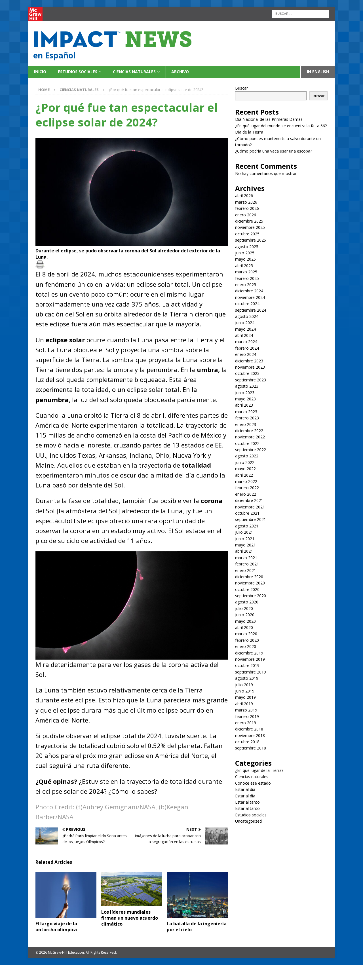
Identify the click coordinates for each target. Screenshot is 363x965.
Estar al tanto (247, 802)
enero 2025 (245, 284)
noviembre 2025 (250, 227)
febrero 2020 (247, 640)
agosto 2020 (246, 602)
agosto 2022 (246, 456)
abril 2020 (244, 627)
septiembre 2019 (250, 672)
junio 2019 (244, 691)
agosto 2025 (246, 246)
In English (318, 71)
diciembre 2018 (249, 729)
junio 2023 (244, 392)
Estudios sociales (77, 71)
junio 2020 (244, 614)
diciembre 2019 (249, 653)
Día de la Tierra (249, 132)
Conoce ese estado (253, 783)
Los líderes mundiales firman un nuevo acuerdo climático (129, 918)
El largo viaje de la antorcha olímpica (56, 926)
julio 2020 (244, 608)
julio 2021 (244, 532)
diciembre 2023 (249, 361)
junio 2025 (244, 252)
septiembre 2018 (250, 748)
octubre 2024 (247, 303)
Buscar (241, 88)
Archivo (180, 71)
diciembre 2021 (249, 500)
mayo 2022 (245, 468)
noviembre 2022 (250, 437)
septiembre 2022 (250, 449)
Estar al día (245, 789)
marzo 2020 (246, 633)
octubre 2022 (247, 443)
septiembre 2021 (250, 519)
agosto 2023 (246, 386)
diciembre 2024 (249, 290)
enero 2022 (245, 494)
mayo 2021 (245, 545)
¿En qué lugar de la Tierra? (259, 770)
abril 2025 (244, 265)
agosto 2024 (246, 316)
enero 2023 (245, 424)
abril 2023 (244, 405)
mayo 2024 (245, 329)
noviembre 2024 (250, 297)
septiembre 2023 (250, 380)
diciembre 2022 (249, 430)
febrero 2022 (247, 487)
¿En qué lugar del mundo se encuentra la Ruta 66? (281, 125)
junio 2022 (244, 462)
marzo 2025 (246, 271)
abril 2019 (244, 703)
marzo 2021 (246, 557)
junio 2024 (244, 322)
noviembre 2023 (250, 367)
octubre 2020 (247, 589)
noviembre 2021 (250, 507)
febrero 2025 (247, 278)
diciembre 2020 (249, 576)
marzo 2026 (246, 202)
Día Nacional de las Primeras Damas (269, 119)
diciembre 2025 (249, 221)
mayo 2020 (245, 621)
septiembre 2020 (250, 595)
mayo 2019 (245, 697)
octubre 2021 (247, 513)
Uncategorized (248, 821)
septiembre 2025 (250, 240)
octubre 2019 (247, 665)
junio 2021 (244, 538)
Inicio (40, 71)
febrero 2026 (247, 208)
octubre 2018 (247, 741)
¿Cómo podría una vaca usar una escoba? (273, 151)
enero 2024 (245, 354)
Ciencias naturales (134, 71)
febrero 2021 (247, 564)
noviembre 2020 (250, 583)
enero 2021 (245, 570)
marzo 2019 (246, 710)
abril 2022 (244, 475)
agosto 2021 (246, 526)
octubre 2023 (247, 373)
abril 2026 (244, 195)
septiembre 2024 (250, 310)
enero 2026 (245, 215)
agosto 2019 (246, 678)
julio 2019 (244, 684)
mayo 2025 (245, 259)
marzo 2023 (246, 411)
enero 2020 (245, 646)
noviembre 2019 (250, 659)
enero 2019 (245, 722)
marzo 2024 (246, 341)
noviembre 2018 (250, 735)
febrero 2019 (247, 716)
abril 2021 (244, 551)
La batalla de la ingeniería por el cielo (197, 926)
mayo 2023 (245, 399)
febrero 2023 (247, 418)
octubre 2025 (247, 234)
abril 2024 (244, 335)
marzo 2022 (246, 481)
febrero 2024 (247, 348)
